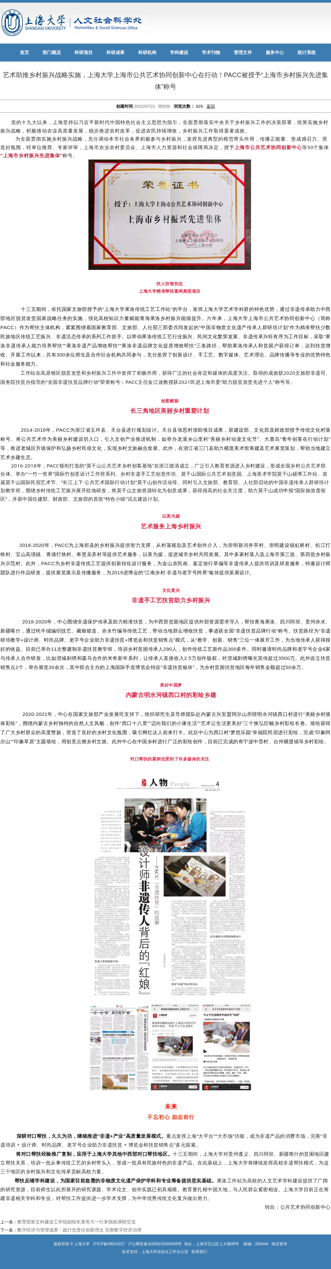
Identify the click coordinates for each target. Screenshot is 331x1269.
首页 (24, 52)
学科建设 (179, 52)
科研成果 (115, 52)
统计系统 (307, 52)
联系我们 (200, 1251)
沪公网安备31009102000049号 (155, 1244)
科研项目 (83, 52)
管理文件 (243, 52)
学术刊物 (211, 52)
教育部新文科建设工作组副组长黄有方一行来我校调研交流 (76, 1221)
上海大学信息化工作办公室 (166, 1251)
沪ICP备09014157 (109, 1244)
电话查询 (279, 1244)
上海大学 (81, 1244)
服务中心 (275, 52)
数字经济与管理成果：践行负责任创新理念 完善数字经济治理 (79, 1230)
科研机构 (147, 52)
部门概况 (52, 52)
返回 (210, 106)
